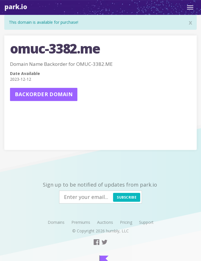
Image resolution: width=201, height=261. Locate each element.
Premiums (80, 222)
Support (146, 222)
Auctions (105, 222)
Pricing (126, 222)
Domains (56, 222)
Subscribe (126, 197)
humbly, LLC (117, 231)
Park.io (16, 6)
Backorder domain (44, 94)
